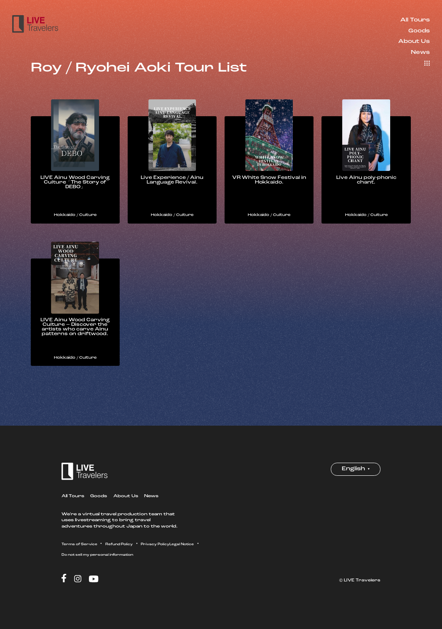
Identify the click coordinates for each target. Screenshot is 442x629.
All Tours (415, 20)
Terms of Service (84, 553)
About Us (414, 41)
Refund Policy (133, 553)
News (420, 52)
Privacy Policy (177, 553)
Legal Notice (77, 564)
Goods (419, 31)
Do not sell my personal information (147, 564)
